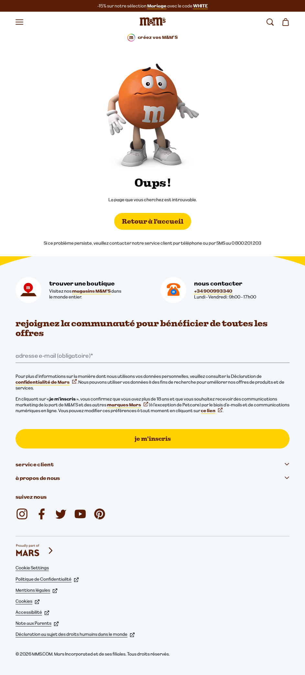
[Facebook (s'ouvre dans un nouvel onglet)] (41, 514)
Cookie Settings (32, 567)
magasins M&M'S (91, 291)
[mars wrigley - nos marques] (35, 550)
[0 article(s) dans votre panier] (285, 22)
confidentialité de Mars (46, 382)
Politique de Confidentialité (47, 579)
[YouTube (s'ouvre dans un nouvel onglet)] (80, 514)
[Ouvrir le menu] (19, 22)
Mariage (157, 5)
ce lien (212, 410)
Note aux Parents (37, 623)
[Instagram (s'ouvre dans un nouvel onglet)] (22, 514)
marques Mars (127, 404)
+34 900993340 (213, 291)
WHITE (200, 5)
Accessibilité (32, 612)
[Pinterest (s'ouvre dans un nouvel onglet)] (100, 514)
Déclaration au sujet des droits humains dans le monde (75, 634)
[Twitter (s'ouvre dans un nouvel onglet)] (61, 514)
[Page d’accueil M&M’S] (153, 22)
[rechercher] (270, 22)
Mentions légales (36, 590)
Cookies (27, 601)
